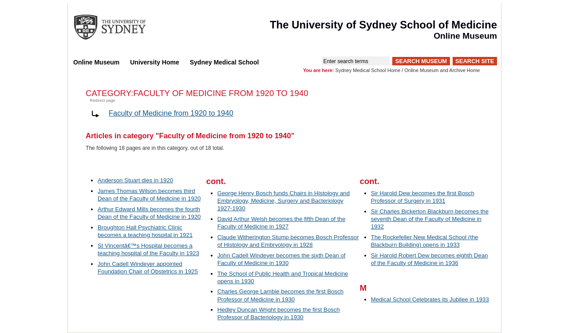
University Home (154, 62)
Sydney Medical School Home (368, 70)
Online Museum (96, 62)
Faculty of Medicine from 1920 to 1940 (171, 113)
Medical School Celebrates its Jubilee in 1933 (430, 299)
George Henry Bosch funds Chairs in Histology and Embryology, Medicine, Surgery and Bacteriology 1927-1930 (283, 201)
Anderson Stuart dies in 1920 (135, 180)
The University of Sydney (118, 27)
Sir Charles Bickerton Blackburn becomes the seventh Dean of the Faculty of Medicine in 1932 (430, 219)
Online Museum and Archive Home (442, 70)
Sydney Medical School (224, 62)
